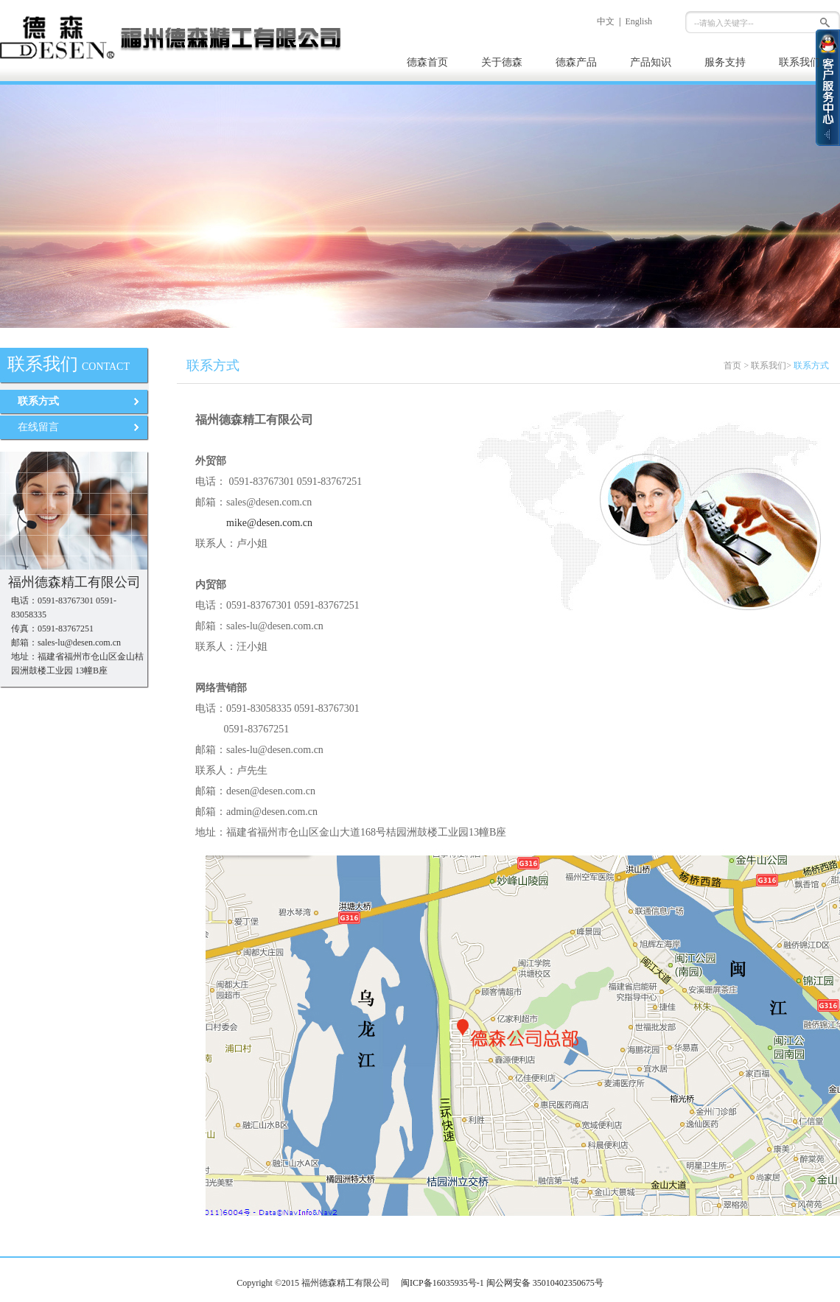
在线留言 (38, 427)
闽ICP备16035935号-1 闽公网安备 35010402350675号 (502, 1283)
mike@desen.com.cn (269, 522)
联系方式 (38, 401)
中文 (606, 21)
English (638, 21)
